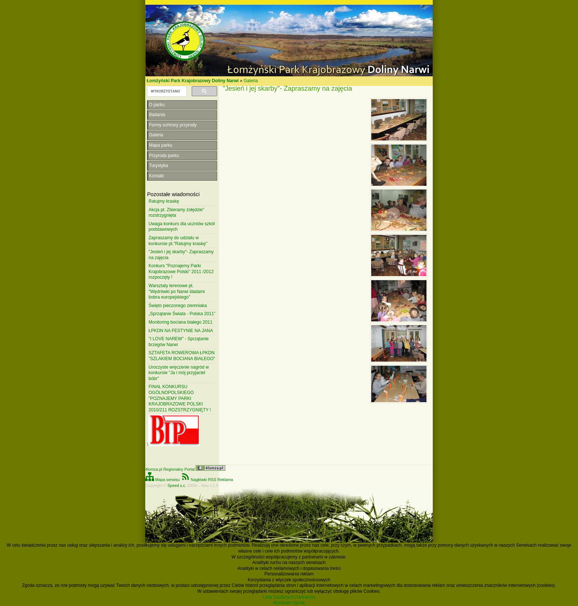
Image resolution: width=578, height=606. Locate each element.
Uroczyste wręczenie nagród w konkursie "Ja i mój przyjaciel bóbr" (179, 373)
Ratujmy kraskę (164, 201)
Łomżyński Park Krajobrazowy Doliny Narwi (192, 80)
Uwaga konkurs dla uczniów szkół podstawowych (182, 226)
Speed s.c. (176, 485)
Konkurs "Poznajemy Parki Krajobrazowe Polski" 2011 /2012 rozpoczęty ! (181, 271)
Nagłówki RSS (198, 479)
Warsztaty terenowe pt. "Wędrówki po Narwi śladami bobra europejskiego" (177, 291)
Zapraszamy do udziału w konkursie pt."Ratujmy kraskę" (178, 240)
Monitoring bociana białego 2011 (180, 322)
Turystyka (158, 165)
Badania (157, 114)
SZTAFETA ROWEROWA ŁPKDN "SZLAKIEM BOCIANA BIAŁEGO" (182, 355)
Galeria (251, 80)
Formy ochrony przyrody (172, 125)
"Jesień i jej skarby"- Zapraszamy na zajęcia (181, 254)
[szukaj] (166, 91)
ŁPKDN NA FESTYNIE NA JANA (181, 330)
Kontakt (156, 175)
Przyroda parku (164, 155)
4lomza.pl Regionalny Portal (185, 469)
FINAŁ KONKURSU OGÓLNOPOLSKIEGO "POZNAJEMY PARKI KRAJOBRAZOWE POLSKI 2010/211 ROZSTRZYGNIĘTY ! (180, 398)
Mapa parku (160, 145)
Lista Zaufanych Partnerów (289, 597)
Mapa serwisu (162, 479)
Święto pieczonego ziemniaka (178, 305)
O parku (157, 104)
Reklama (225, 479)
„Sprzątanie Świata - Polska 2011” (182, 313)
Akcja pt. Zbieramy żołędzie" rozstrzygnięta (176, 212)
